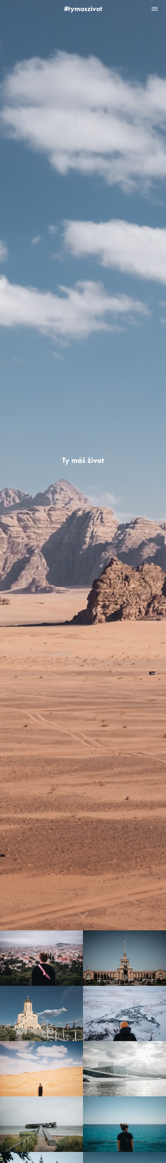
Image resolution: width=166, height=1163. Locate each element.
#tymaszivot (83, 9)
